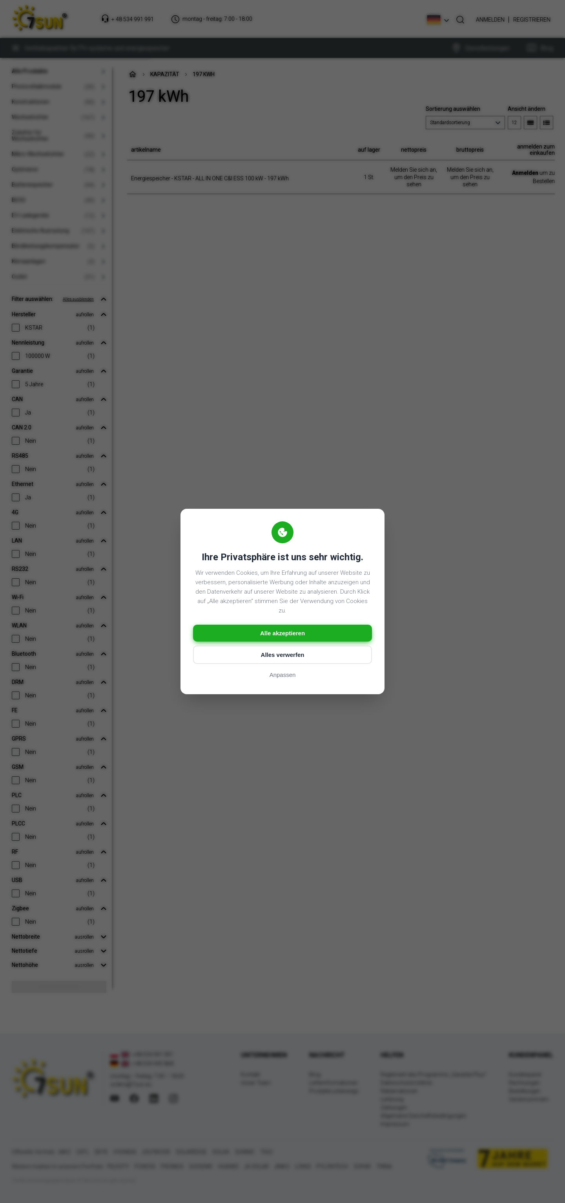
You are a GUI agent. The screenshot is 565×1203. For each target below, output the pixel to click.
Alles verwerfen (282, 654)
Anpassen (283, 674)
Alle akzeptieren (282, 633)
